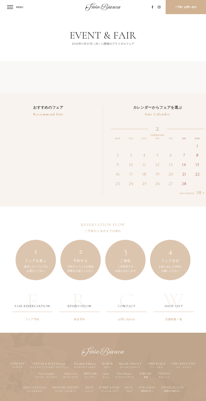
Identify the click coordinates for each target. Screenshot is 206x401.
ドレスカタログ (34, 391)
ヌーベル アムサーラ (130, 367)
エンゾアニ (90, 377)
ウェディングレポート (66, 391)
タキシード (164, 377)
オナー (107, 367)
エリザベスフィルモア (85, 367)
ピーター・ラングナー (46, 377)
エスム (106, 377)
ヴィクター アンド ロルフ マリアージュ (49, 367)
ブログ (129, 391)
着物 (146, 377)
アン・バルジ (156, 367)
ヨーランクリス (70, 377)
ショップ (89, 391)
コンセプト (17, 367)
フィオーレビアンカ (124, 377)
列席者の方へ (147, 391)
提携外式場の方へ (172, 391)
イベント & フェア (109, 391)
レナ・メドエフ (183, 367)
